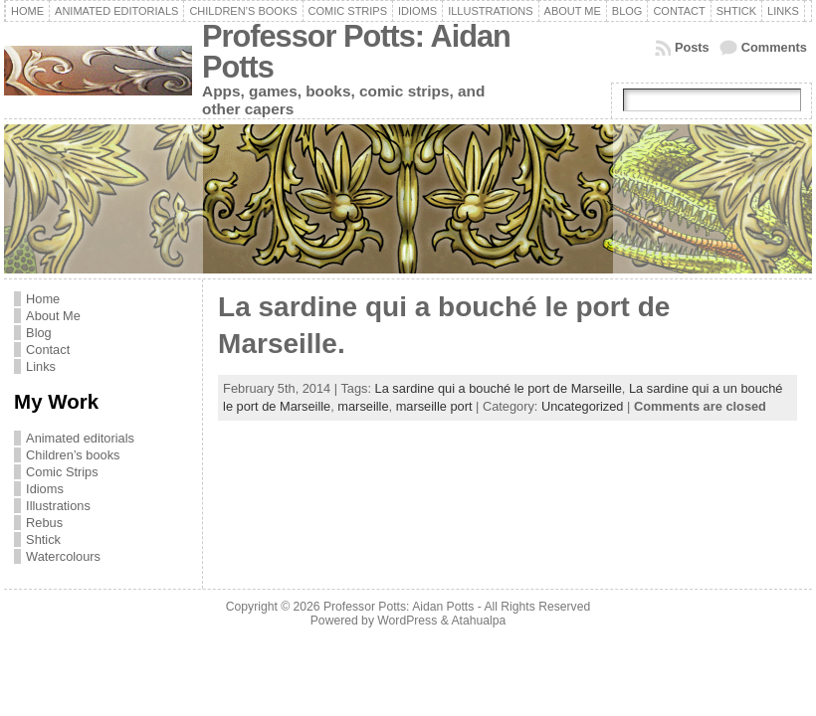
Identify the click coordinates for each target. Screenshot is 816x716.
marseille (362, 406)
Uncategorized (582, 406)
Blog (39, 332)
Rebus (44, 522)
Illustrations (58, 505)
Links (41, 366)
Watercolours (63, 556)
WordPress (407, 620)
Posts (692, 47)
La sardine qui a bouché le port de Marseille (498, 388)
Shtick (43, 539)
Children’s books (72, 455)
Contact (48, 349)
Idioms (45, 488)
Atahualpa (478, 620)
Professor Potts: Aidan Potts (356, 52)
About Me (53, 315)
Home (43, 298)
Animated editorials (80, 438)
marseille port (434, 406)
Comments (774, 47)
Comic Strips (62, 471)
